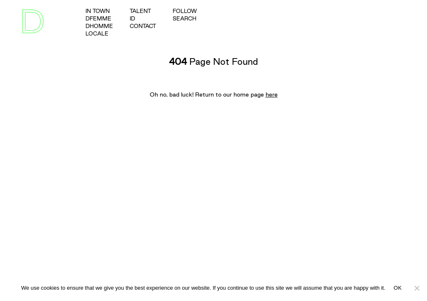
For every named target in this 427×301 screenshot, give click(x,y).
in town (97, 11)
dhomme (99, 26)
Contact (143, 26)
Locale (96, 33)
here (272, 94)
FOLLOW (185, 11)
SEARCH (184, 18)
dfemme (98, 18)
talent (140, 11)
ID (132, 18)
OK (398, 288)
